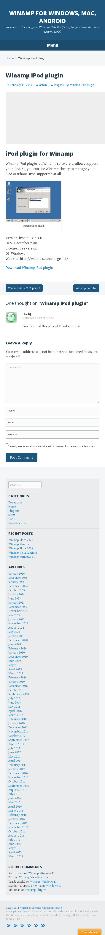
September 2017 (18, 740)
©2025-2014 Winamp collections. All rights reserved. (34, 907)
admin (43, 85)
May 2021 (14, 632)
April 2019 (15, 669)
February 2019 (17, 677)
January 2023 (16, 603)
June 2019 (14, 661)
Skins (11, 515)
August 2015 (16, 835)
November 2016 (18, 777)
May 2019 (14, 665)
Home (10, 58)
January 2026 (16, 574)
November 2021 (18, 623)
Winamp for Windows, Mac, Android (52, 17)
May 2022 (14, 615)
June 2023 (14, 598)
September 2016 (18, 786)
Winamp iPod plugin (82, 85)
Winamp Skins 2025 (20, 548)
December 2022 (18, 607)
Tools (11, 519)
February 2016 (17, 815)
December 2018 (18, 686)
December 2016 (18, 773)
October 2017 (16, 736)
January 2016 (16, 819)
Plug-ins (59, 85)
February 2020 (17, 648)
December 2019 (18, 657)
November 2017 (18, 731)
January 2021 (16, 636)
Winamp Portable (86, 288)
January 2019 (16, 682)
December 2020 (18, 640)
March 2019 (15, 673)
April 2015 (15, 852)
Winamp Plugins (18, 544)
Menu (52, 45)
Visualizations (17, 523)
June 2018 (14, 702)
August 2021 (16, 628)
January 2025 (16, 582)
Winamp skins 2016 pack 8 (24, 288)
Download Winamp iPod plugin (29, 268)
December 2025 (18, 578)
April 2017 (15, 761)
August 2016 (16, 790)
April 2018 (15, 711)
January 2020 (16, 652)
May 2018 (14, 707)
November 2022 (18, 611)
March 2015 (15, 856)
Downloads (15, 502)
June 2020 (14, 644)
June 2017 (14, 752)
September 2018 (18, 694)
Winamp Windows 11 (21, 557)
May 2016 (14, 802)
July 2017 (14, 748)
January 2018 (16, 723)
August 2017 (16, 744)
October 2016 (16, 781)
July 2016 (14, 794)
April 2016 (15, 806)
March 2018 (15, 715)
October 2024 (16, 590)
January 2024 (16, 594)
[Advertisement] (55, 118)
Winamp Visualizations (22, 553)
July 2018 (14, 698)
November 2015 (18, 827)
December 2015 (18, 823)
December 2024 (18, 586)
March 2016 (15, 811)
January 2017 (16, 769)
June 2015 (14, 844)
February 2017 (17, 765)
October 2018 (16, 690)
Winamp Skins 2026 (20, 540)
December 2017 (18, 727)
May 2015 (14, 848)
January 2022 (16, 619)
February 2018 (17, 719)
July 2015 (14, 840)
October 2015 (16, 831)
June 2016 (14, 798)
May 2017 (14, 757)
